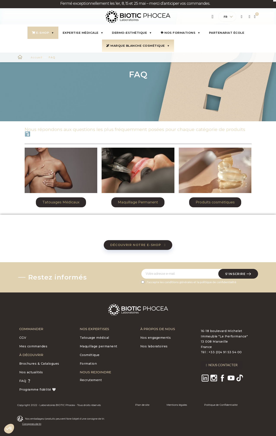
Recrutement (91, 380)
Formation (88, 364)
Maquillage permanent (98, 346)
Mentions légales (177, 404)
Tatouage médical (94, 338)
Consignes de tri (31, 423)
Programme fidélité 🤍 (37, 389)
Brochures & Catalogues (39, 364)
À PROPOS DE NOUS (157, 329)
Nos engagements (155, 338)
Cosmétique (90, 355)
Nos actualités (31, 372)
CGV (22, 338)
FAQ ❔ (25, 381)
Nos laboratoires (154, 346)
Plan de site (142, 404)
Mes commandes (33, 346)
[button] (61, 202)
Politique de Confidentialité (221, 404)
